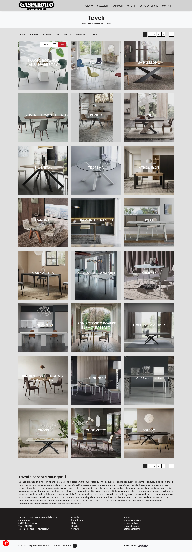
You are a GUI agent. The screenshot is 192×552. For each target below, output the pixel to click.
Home (83, 23)
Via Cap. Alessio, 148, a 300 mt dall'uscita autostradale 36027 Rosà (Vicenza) (37, 520)
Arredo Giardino (131, 526)
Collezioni (102, 5)
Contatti (167, 5)
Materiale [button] (47, 34)
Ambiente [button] (34, 34)
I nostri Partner (78, 520)
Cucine (127, 517)
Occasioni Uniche (149, 5)
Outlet (74, 523)
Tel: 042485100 (25, 526)
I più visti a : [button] (81, 34)
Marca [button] (22, 34)
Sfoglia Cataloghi (132, 528)
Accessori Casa (131, 523)
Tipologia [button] (67, 34)
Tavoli (108, 23)
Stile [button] (57, 34)
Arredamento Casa (95, 23)
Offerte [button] (94, 34)
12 (171, 34)
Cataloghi (117, 5)
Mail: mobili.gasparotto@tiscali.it (33, 528)
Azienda (89, 5)
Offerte (131, 5)
